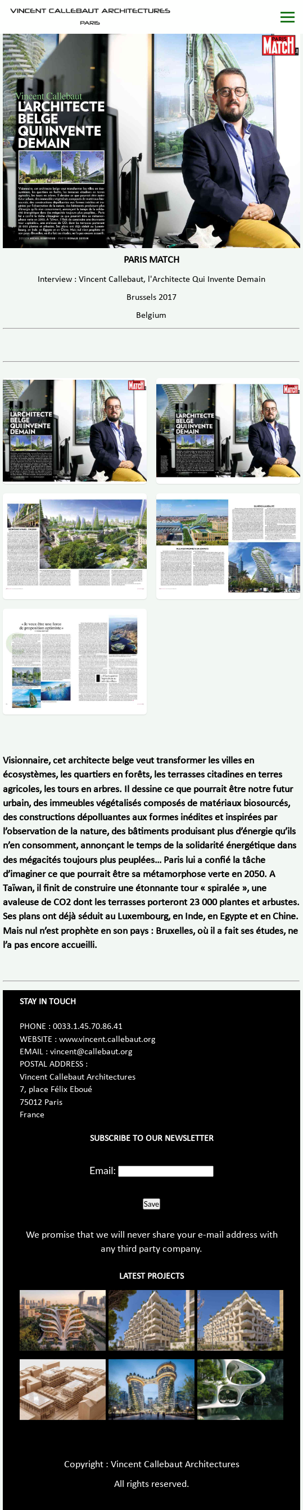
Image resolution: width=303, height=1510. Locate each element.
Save (151, 1203)
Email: (102, 1170)
